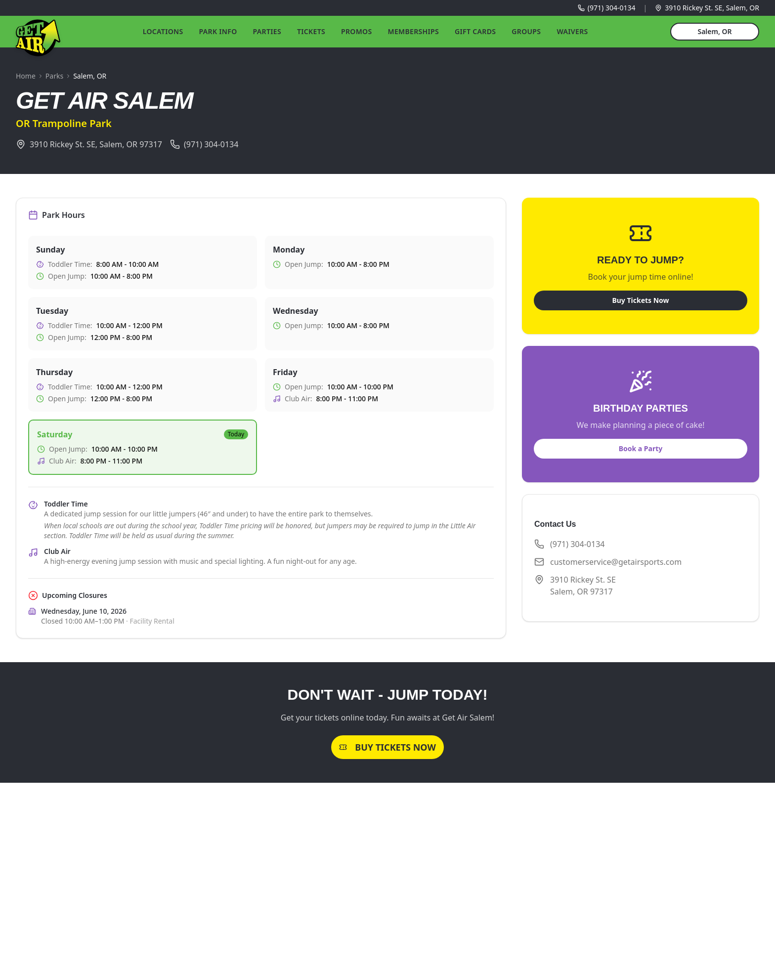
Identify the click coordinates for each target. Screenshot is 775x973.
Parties (267, 31)
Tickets (311, 31)
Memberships (413, 31)
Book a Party (641, 448)
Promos (356, 31)
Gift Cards (475, 31)
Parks (54, 76)
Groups (526, 31)
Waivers (572, 31)
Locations (163, 31)
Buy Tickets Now (640, 300)
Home (26, 76)
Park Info (218, 31)
